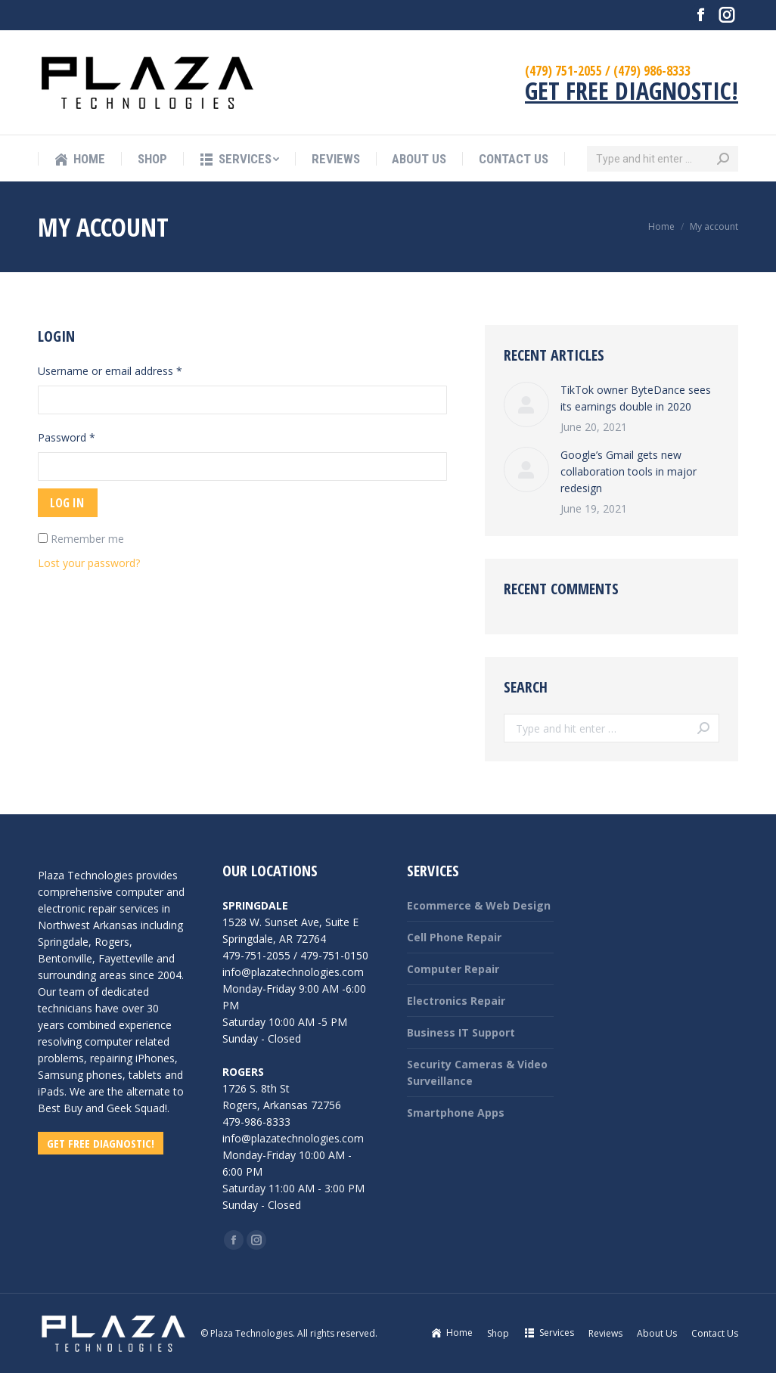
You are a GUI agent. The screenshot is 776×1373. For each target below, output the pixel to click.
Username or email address (110, 371)
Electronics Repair (456, 1000)
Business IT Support (461, 1032)
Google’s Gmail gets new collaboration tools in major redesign (628, 471)
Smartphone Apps (455, 1112)
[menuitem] (79, 159)
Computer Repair (453, 969)
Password (66, 437)
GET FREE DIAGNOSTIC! (631, 90)
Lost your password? (89, 563)
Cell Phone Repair (454, 937)
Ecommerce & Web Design (479, 905)
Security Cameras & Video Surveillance (477, 1072)
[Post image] (526, 404)
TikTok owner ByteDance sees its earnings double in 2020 (635, 398)
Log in (67, 502)
